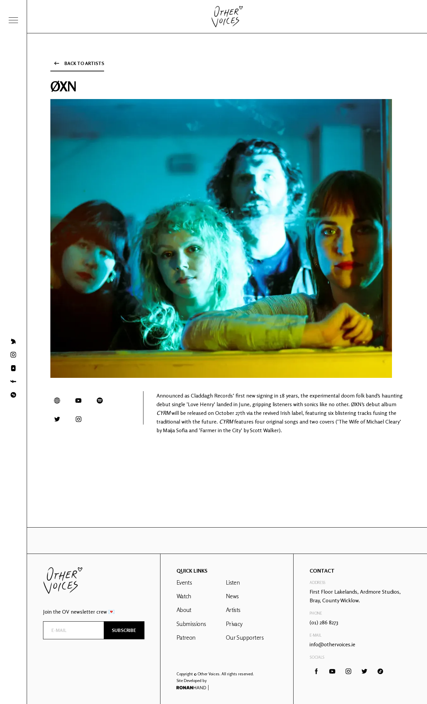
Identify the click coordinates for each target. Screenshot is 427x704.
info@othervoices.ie (332, 644)
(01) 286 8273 (324, 622)
